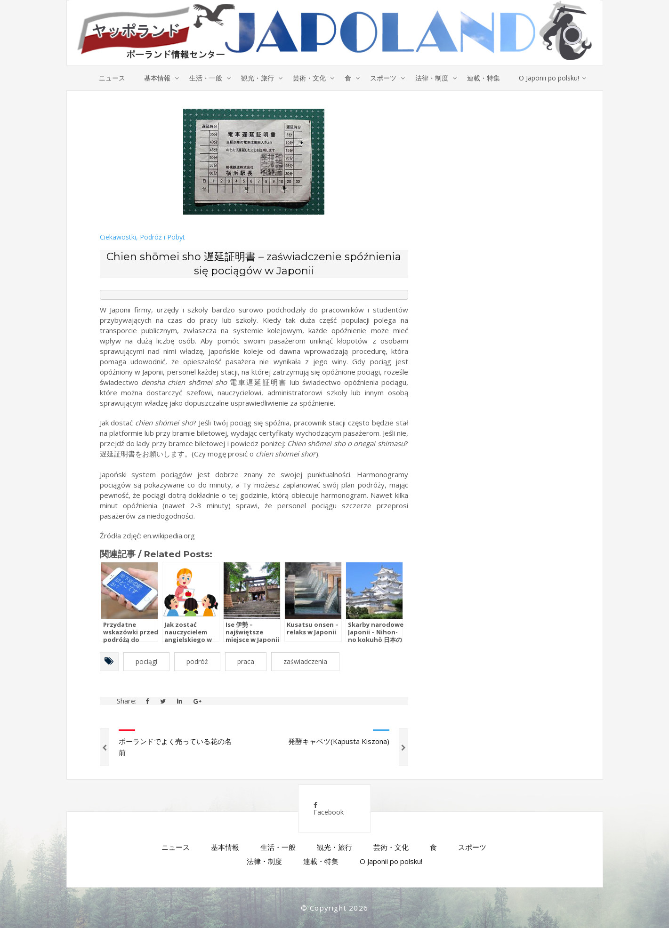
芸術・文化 (309, 77)
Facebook (329, 809)
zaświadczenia (305, 661)
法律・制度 (431, 77)
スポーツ (383, 77)
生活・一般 (205, 77)
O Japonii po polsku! (549, 77)
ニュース (112, 77)
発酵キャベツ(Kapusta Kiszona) (338, 741)
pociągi (146, 661)
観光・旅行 (257, 77)
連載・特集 (483, 77)
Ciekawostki (118, 237)
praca (245, 661)
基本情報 (157, 77)
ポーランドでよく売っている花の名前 (175, 746)
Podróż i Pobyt (162, 237)
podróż (197, 661)
